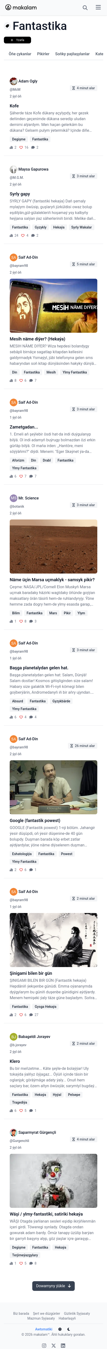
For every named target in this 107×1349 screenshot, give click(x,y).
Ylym (81, 613)
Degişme (18, 139)
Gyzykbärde (61, 701)
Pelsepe (74, 1095)
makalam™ (41, 1334)
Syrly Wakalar (81, 227)
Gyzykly (40, 227)
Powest (67, 854)
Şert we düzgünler (46, 1313)
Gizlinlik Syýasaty (77, 1313)
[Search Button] (85, 7)
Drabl (47, 460)
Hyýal (57, 1095)
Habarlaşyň (67, 1318)
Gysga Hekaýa (45, 1007)
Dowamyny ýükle (53, 1286)
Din (14, 372)
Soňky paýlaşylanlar (72, 54)
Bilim (16, 613)
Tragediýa (19, 1102)
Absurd (17, 701)
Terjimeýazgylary (25, 1255)
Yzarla (17, 40)
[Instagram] (44, 1346)
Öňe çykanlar (20, 54)
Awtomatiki (43, 1329)
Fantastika (40, 139)
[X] (53, 1346)
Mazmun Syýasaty (41, 1318)
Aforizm (18, 460)
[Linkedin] (63, 1346)
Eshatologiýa (22, 854)
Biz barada (21, 1313)
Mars (53, 613)
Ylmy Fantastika (75, 372)
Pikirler (43, 54)
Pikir (67, 613)
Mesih (51, 372)
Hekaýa (58, 227)
